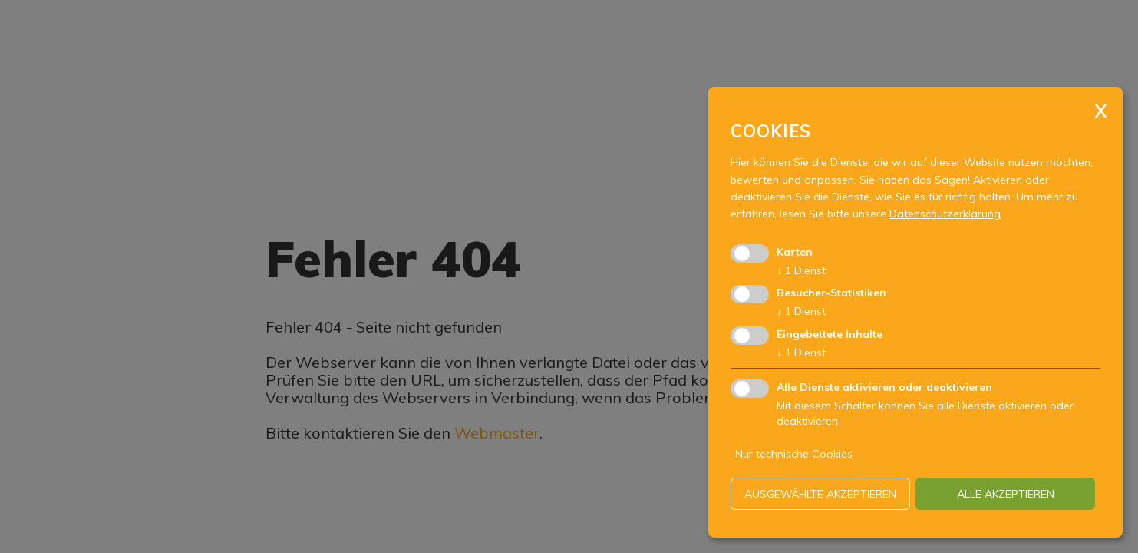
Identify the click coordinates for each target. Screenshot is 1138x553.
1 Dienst (801, 270)
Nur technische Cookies (794, 454)
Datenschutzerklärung (945, 213)
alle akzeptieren (1005, 494)
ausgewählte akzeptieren (820, 494)
